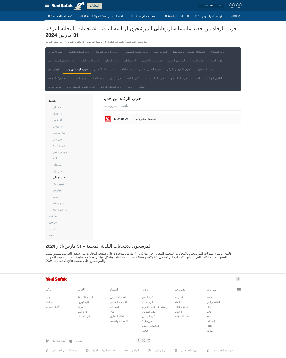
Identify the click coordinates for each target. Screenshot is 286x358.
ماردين (53, 215)
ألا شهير (57, 119)
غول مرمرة (59, 132)
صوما (56, 196)
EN (206, 6)
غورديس (57, 139)
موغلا (52, 228)
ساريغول (58, 171)
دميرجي (57, 126)
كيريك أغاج (59, 145)
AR (211, 6)
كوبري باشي (60, 151)
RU (220, 6)
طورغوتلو (58, 202)
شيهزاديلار (58, 183)
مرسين (53, 222)
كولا (55, 158)
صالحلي (57, 164)
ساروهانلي (59, 177)
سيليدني (57, 190)
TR (201, 6)
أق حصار (58, 113)
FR (216, 6)
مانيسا (52, 100)
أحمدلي (57, 107)
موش (52, 234)
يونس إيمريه (60, 209)
